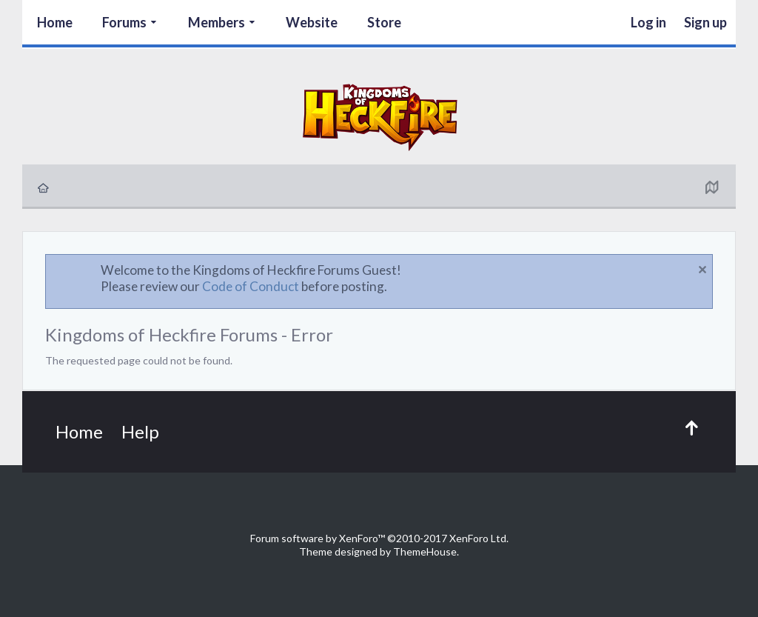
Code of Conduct (250, 286)
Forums (124, 22)
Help (140, 431)
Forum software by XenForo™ (379, 538)
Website (312, 22)
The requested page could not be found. (138, 360)
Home (55, 22)
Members (216, 22)
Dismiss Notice (702, 270)
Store (384, 22)
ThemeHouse (425, 551)
